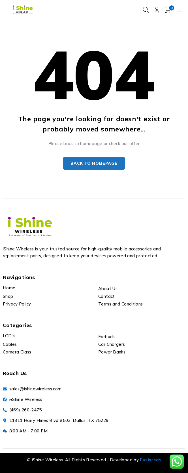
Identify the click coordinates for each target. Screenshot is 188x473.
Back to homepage (93, 163)
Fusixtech (150, 460)
